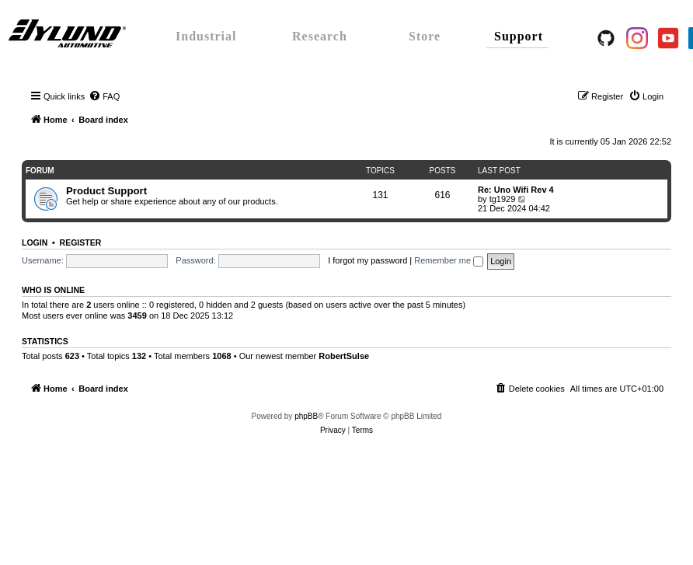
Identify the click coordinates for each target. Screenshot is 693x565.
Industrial (206, 36)
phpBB (306, 416)
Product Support (106, 191)
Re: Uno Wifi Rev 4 (516, 189)
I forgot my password (367, 260)
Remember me (448, 260)
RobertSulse (344, 356)
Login (34, 242)
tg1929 (502, 199)
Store (425, 36)
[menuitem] (104, 96)
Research (319, 36)
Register (81, 242)
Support (518, 36)
